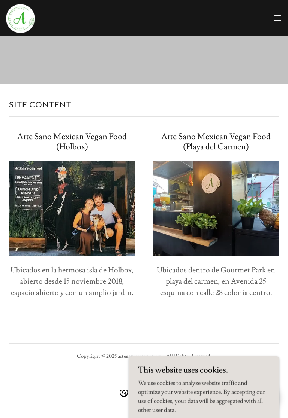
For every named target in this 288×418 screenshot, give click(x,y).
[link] (21, 18)
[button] (277, 17)
